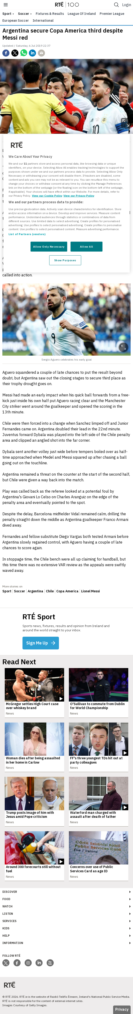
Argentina (35, 591)
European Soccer (15, 20)
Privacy (122, 1009)
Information (12, 943)
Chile (50, 591)
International (43, 20)
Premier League (112, 14)
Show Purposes (65, 260)
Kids (5, 928)
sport (6, 14)
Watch (7, 906)
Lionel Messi (90, 591)
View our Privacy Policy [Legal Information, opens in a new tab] (78, 195)
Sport (6, 591)
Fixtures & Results (50, 14)
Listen (7, 913)
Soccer (23, 14)
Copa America (67, 591)
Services (9, 921)
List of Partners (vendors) (27, 234)
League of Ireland (82, 14)
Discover (9, 891)
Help (6, 935)
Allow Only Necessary (49, 246)
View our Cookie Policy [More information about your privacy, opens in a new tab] (47, 195)
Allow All (86, 246)
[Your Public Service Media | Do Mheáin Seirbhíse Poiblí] (9, 984)
